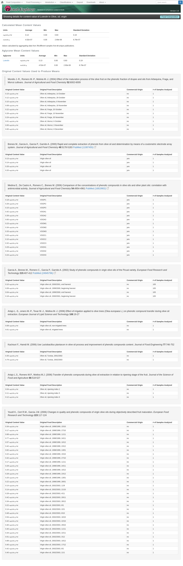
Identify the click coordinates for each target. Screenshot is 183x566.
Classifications (66, 2)
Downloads (91, 2)
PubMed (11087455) (84, 147)
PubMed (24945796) (44, 273)
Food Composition (14, 2)
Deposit (80, 2)
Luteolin (6, 60)
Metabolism (50, 2)
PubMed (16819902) (97, 188)
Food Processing (33, 2)
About (102, 2)
